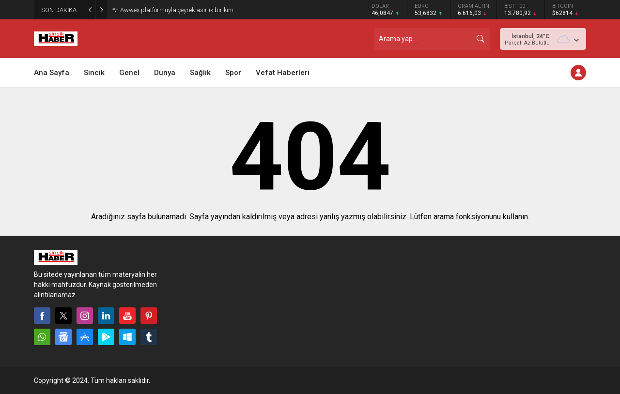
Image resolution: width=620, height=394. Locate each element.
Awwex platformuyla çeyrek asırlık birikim (176, 10)
